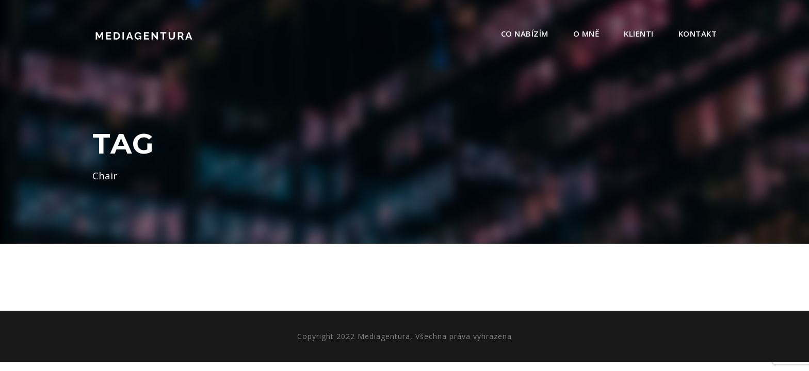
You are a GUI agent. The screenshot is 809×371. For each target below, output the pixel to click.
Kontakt (697, 33)
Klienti (639, 33)
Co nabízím (524, 33)
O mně (586, 33)
